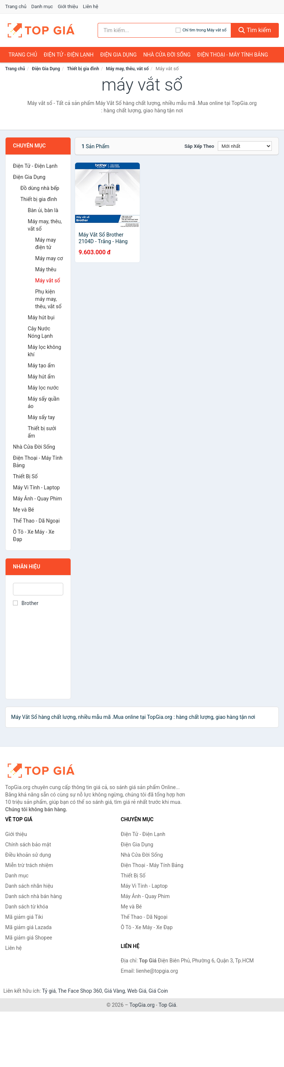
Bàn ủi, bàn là (43, 210)
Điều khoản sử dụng (28, 855)
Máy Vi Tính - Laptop (36, 487)
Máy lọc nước (43, 388)
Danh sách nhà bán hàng (33, 896)
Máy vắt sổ (47, 280)
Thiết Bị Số (25, 476)
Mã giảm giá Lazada (28, 927)
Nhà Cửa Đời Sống (166, 55)
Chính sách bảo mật (28, 844)
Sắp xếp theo (199, 146)
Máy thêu (45, 269)
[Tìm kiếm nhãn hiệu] (137, 30)
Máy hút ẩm (41, 377)
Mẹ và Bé (23, 510)
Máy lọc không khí (44, 350)
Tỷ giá (49, 991)
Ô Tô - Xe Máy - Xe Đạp (33, 535)
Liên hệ (90, 6)
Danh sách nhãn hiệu (29, 886)
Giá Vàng (114, 991)
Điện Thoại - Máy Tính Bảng (232, 55)
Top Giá (167, 1005)
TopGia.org (142, 1005)
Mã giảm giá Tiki (24, 917)
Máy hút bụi (41, 317)
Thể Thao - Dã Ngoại (36, 521)
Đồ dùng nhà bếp (39, 188)
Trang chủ (15, 6)
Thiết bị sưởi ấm (42, 432)
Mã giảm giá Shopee (28, 938)
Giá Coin (158, 991)
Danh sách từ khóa (26, 907)
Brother (25, 603)
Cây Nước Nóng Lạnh (40, 332)
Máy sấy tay (41, 417)
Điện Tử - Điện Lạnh (69, 55)
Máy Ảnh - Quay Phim (37, 499)
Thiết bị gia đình (83, 68)
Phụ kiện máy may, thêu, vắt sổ (48, 299)
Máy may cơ (49, 258)
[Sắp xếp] (245, 146)
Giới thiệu (68, 6)
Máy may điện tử (45, 243)
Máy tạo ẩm (41, 365)
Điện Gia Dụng (118, 55)
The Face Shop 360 (80, 991)
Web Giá (136, 991)
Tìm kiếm (255, 30)
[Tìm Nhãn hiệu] (38, 589)
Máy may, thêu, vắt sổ (127, 68)
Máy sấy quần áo (44, 402)
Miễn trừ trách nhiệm (29, 865)
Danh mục (42, 6)
